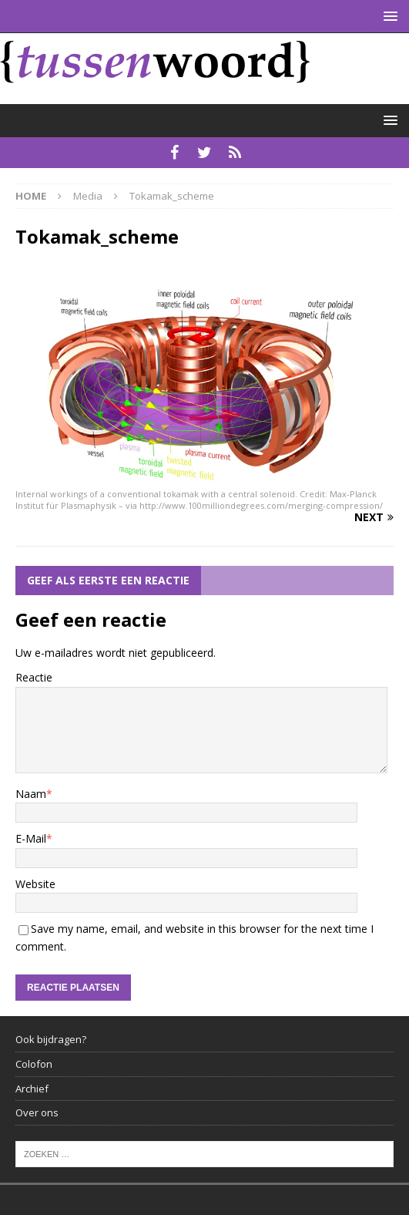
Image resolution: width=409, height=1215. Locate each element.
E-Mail (30, 838)
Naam (30, 793)
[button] (387, 16)
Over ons (37, 1112)
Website (35, 884)
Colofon (33, 1064)
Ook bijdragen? (50, 1039)
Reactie (33, 677)
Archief (32, 1089)
